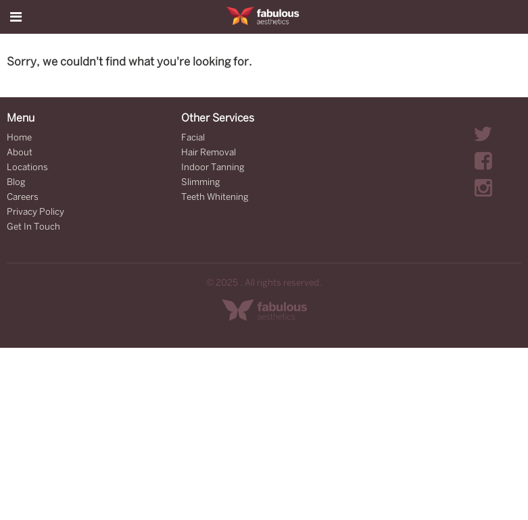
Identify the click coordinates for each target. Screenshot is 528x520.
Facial (193, 138)
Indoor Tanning (213, 167)
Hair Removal (208, 153)
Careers (23, 197)
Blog (16, 182)
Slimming (200, 182)
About (19, 153)
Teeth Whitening (215, 197)
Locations (27, 167)
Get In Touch (33, 227)
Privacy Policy (35, 212)
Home (19, 138)
